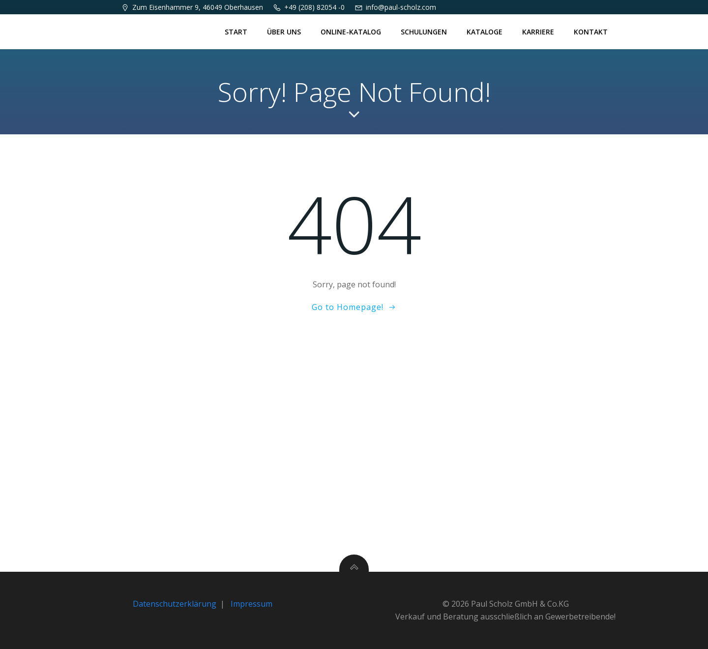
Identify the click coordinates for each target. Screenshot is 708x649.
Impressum (251, 603)
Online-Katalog (351, 31)
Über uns (284, 31)
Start (236, 31)
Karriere (538, 31)
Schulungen (424, 31)
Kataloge (484, 31)
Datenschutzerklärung (174, 603)
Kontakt (591, 31)
